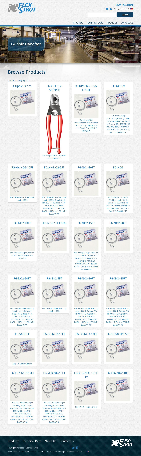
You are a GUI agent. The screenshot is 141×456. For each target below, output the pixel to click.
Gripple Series (22, 86)
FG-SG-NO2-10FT (54, 334)
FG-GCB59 (118, 86)
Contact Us (127, 22)
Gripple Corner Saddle (22, 363)
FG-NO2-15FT (86, 223)
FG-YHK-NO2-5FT (54, 373)
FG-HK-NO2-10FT (22, 167)
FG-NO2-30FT (22, 278)
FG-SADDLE (22, 334)
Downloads (19, 447)
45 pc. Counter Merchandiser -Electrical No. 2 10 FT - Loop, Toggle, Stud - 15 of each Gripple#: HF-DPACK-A (86, 125)
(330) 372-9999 (59, 452)
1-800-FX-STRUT (123, 4)
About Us (112, 22)
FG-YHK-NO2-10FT (22, 373)
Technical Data (95, 22)
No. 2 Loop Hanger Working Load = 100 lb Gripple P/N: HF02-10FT (22, 255)
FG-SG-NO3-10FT (86, 334)
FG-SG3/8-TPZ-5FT (118, 334)
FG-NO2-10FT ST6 (54, 223)
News (10, 447)
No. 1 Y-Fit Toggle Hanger (86, 407)
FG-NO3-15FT (118, 278)
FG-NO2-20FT (118, 223)
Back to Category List (18, 80)
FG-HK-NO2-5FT (54, 167)
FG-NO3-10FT (86, 278)
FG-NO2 (118, 167)
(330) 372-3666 (71, 452)
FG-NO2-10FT (22, 223)
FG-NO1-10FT (86, 167)
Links (36, 447)
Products (78, 22)
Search (29, 447)
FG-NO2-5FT (54, 278)
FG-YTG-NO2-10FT (118, 373)
